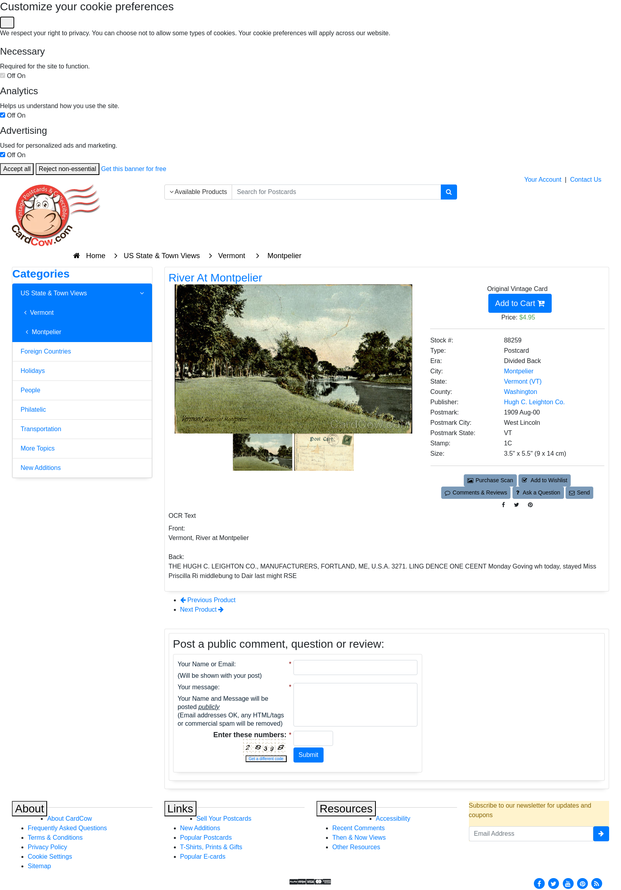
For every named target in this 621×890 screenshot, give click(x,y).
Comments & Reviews (476, 492)
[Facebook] (539, 883)
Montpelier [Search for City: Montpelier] (518, 371)
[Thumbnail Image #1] (263, 451)
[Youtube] (568, 883)
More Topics (38, 448)
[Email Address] (531, 833)
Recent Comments (358, 828)
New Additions (41, 467)
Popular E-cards (203, 856)
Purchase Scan (490, 480)
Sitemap (39, 866)
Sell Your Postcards (223, 818)
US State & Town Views (82, 293)
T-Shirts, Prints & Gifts (211, 847)
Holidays (33, 370)
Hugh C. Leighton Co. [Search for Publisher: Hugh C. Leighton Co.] (534, 402)
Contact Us (585, 179)
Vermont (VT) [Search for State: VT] (522, 381)
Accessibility (393, 818)
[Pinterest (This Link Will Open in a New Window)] (530, 505)
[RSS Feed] (597, 883)
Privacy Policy (47, 847)
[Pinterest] (582, 883)
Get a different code (266, 759)
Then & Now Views (359, 837)
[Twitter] (553, 883)
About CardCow (69, 818)
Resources (346, 809)
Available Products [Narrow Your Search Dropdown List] (198, 191)
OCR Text (182, 515)
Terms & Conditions (55, 837)
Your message (198, 687)
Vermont (37, 312)
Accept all (16, 168)
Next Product (202, 609)
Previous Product (208, 600)
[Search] (449, 192)
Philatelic (33, 409)
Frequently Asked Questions (67, 828)
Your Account (543, 179)
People (30, 390)
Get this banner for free (133, 168)
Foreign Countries (46, 351)
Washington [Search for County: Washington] (520, 391)
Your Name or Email (206, 664)
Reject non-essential (67, 168)
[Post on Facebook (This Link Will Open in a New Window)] (503, 505)
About (29, 809)
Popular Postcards (206, 837)
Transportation (41, 429)
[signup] (601, 833)
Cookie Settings (50, 856)
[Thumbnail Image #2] (324, 451)
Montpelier (41, 332)
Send (579, 492)
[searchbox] (336, 192)
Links (180, 809)
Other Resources (356, 847)
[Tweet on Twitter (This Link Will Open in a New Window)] (517, 505)
